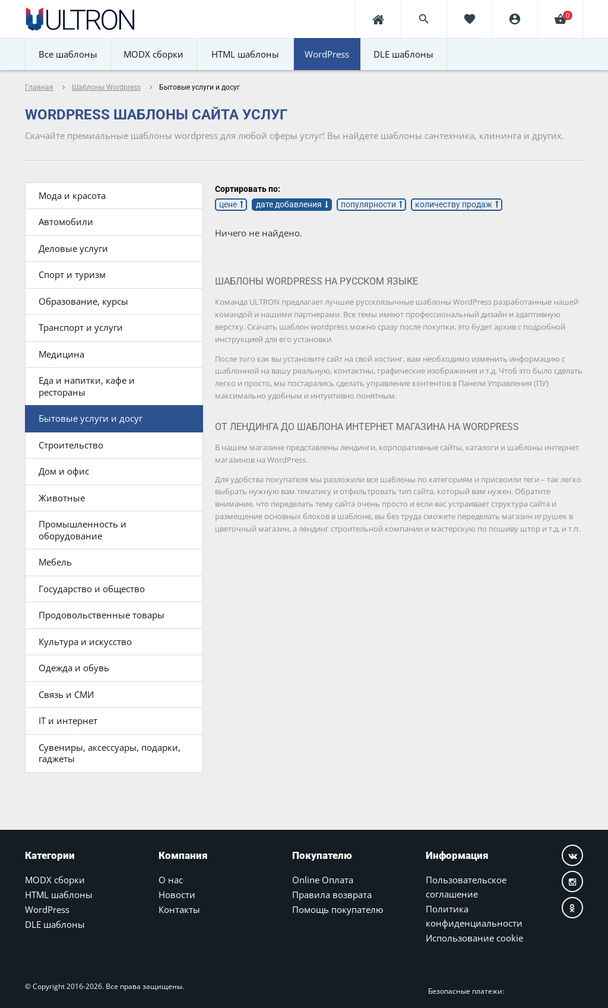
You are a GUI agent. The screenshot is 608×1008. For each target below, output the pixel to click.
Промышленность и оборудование (82, 530)
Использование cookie (474, 938)
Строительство (71, 445)
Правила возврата (332, 894)
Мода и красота (72, 195)
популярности (368, 204)
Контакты (179, 909)
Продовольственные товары (101, 615)
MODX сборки (55, 880)
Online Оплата (322, 880)
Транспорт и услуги (81, 327)
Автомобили (66, 221)
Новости (177, 894)
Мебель (55, 562)
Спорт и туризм (72, 274)
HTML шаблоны (59, 894)
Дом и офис (64, 471)
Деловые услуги (73, 248)
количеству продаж (453, 204)
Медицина (61, 354)
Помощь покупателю (337, 909)
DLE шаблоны (55, 924)
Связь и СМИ (66, 694)
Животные (62, 498)
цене (228, 204)
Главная (39, 87)
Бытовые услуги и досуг (90, 418)
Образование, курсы (83, 301)
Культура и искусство (85, 641)
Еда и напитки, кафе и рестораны (87, 386)
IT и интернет (68, 720)
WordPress (47, 909)
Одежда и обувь (74, 668)
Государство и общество (92, 589)
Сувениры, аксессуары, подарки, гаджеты (109, 753)
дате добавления (289, 204)
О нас (171, 880)
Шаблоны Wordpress (106, 87)
